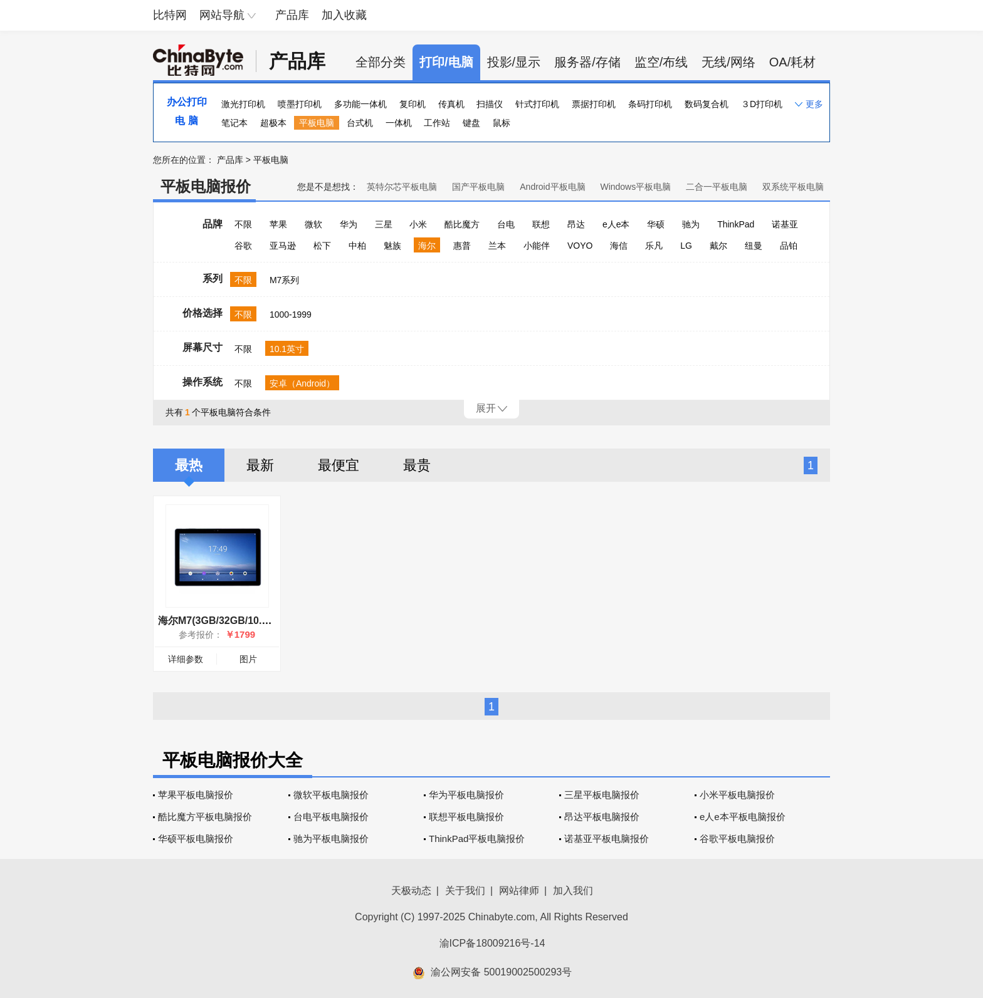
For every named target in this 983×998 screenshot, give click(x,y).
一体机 (399, 123)
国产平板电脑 (478, 187)
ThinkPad (735, 224)
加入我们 (573, 890)
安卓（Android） (302, 383)
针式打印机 (537, 104)
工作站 (437, 123)
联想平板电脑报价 (466, 816)
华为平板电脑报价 (466, 794)
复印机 (412, 104)
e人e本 (616, 224)
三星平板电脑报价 (601, 794)
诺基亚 (785, 224)
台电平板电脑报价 (331, 816)
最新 (260, 465)
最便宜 (338, 465)
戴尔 (718, 246)
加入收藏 (344, 15)
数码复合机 (706, 104)
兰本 (497, 246)
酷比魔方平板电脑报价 (205, 816)
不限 (243, 224)
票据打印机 (594, 104)
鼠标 (501, 123)
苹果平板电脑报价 (195, 794)
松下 (322, 246)
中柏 (357, 246)
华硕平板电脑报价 (195, 838)
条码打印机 (650, 104)
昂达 (576, 224)
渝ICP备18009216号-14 (492, 943)
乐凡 (654, 246)
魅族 (392, 246)
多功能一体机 (360, 104)
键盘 (471, 123)
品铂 (788, 246)
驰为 (691, 224)
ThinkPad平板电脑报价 (477, 838)
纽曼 (753, 246)
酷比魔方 (462, 224)
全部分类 (380, 62)
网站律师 (519, 890)
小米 (418, 224)
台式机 (360, 123)
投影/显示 (514, 62)
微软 (313, 224)
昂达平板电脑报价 (601, 816)
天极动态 (411, 890)
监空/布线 (661, 62)
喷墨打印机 (300, 104)
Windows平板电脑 (635, 187)
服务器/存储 (587, 62)
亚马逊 (283, 246)
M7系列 (284, 280)
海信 (619, 246)
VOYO (579, 246)
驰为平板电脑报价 (331, 838)
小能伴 (536, 246)
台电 (506, 224)
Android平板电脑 (552, 187)
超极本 (273, 123)
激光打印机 (243, 104)
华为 (348, 224)
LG (686, 246)
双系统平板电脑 (793, 187)
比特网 (170, 15)
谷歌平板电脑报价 (737, 838)
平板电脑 (316, 123)
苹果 (278, 224)
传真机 (451, 104)
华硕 (656, 224)
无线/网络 (728, 62)
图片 (248, 659)
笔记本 (234, 123)
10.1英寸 (287, 349)
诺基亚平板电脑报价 (606, 838)
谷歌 (243, 246)
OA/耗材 (792, 62)
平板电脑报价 (205, 186)
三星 (383, 224)
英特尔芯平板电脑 (402, 187)
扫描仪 (489, 104)
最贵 (417, 465)
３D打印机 (761, 104)
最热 (188, 465)
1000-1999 (291, 314)
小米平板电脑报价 (737, 794)
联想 (541, 224)
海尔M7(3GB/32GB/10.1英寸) (224, 620)
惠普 (462, 246)
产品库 (292, 15)
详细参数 (185, 659)
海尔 (427, 246)
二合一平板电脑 (716, 187)
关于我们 (465, 890)
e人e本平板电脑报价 (743, 816)
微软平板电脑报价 (331, 794)
